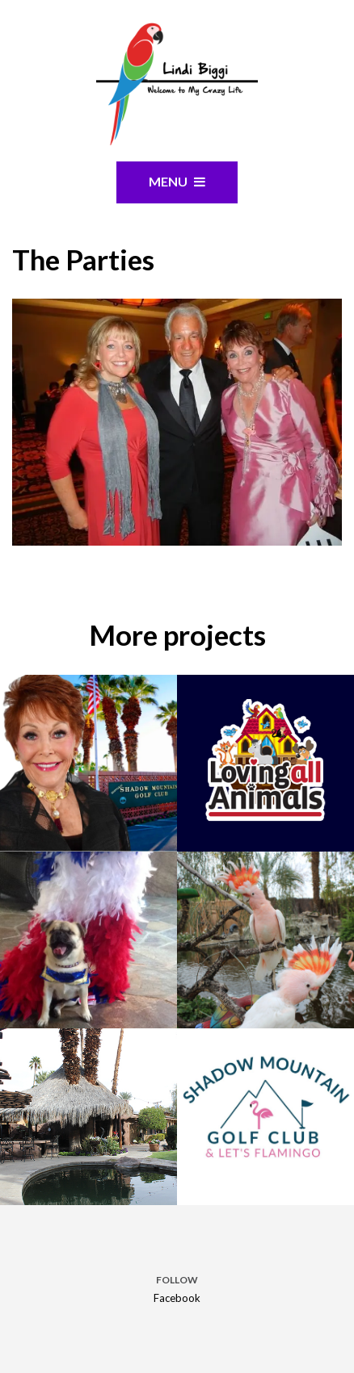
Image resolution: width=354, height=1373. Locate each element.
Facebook (177, 1297)
